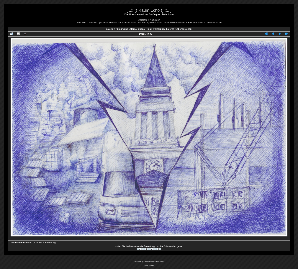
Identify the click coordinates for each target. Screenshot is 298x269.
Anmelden (155, 20)
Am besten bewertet (169, 22)
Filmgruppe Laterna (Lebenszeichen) (172, 29)
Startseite (143, 20)
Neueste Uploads (97, 22)
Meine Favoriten (189, 22)
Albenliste (81, 22)
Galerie (109, 29)
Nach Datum (206, 22)
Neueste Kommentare (119, 22)
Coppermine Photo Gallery (153, 262)
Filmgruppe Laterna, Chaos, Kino (133, 29)
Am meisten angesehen (144, 22)
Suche (218, 22)
